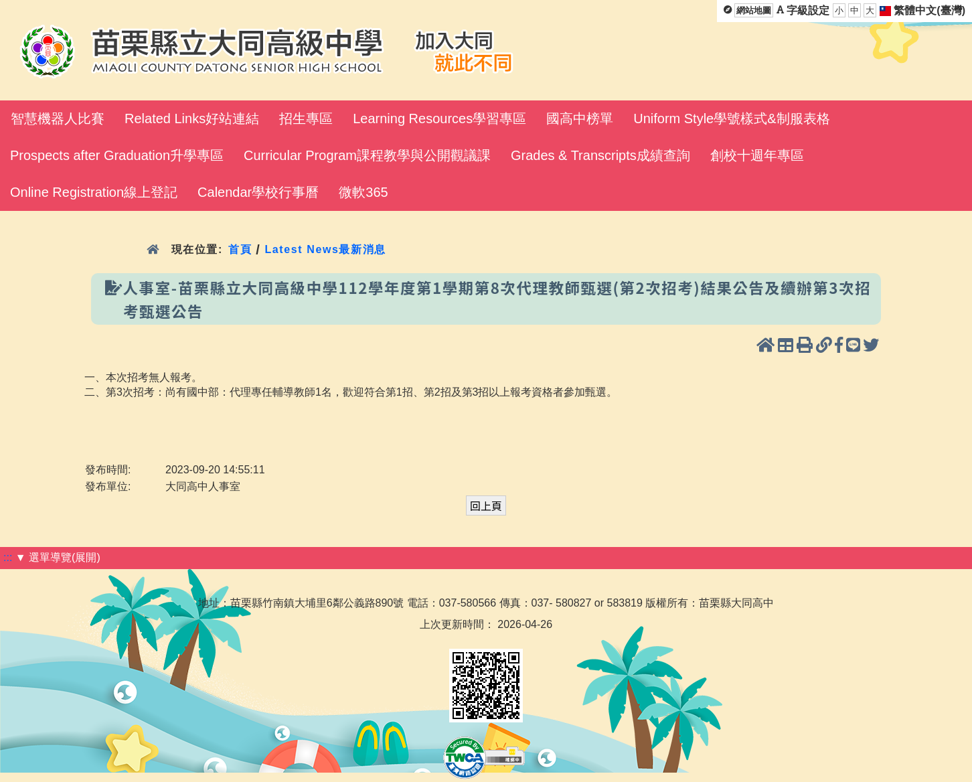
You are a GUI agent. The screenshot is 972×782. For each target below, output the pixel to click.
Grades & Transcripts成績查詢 (600, 155)
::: (7, 557)
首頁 (240, 249)
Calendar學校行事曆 (258, 192)
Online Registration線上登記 (93, 192)
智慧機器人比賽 (57, 118)
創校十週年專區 (757, 155)
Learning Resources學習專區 (439, 118)
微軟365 (363, 192)
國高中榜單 (579, 118)
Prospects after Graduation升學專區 (117, 155)
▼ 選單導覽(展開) (57, 557)
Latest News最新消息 (325, 249)
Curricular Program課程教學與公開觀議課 (367, 155)
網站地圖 (753, 10)
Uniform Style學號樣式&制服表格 (731, 118)
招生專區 (306, 118)
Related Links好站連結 (192, 118)
